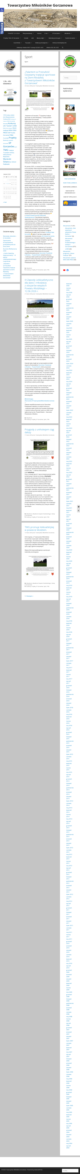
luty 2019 (69, 596)
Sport (45, 270)
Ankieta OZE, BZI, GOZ (52, 47)
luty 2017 (69, 679)
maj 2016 (69, 714)
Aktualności (69, 33)
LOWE (67, 249)
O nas (47, 33)
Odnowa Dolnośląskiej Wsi (59, 43)
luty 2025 (69, 339)
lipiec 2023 (69, 410)
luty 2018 (69, 632)
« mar (5, 202)
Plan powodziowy (29, 33)
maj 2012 (69, 901)
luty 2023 (69, 428)
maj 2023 (69, 417)
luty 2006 (69, 1090)
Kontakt (26, 38)
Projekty (34, 270)
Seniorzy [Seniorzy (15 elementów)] (5, 140)
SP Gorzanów (57, 33)
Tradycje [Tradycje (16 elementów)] (11, 150)
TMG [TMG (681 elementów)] (5, 149)
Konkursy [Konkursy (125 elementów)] (12, 123)
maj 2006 (69, 1079)
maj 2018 (69, 621)
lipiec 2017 (69, 661)
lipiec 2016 (69, 707)
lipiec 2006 (69, 1072)
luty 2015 (69, 772)
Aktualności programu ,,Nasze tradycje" (68, 253)
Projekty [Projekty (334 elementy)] (12, 137)
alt (26, 109)
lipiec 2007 (69, 1041)
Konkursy (28, 270)
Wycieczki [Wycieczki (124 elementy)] (7, 159)
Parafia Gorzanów (71, 38)
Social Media (18, 42)
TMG (48, 270)
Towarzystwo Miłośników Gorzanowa (40, 5)
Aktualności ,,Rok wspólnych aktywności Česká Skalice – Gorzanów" (70, 232)
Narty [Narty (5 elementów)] (4, 128)
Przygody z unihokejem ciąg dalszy (39, 431)
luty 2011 (69, 939)
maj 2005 (69, 1112)
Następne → (30, 596)
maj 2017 (69, 668)
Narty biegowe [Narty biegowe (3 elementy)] (9, 128)
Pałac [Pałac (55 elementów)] (11, 135)
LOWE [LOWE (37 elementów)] (14, 126)
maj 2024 (69, 370)
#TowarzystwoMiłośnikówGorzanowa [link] (43, 401)
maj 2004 (69, 1143)
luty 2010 (69, 963)
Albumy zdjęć (42, 38)
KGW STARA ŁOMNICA (70, 183)
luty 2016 (69, 725)
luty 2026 (69, 292)
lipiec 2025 (69, 321)
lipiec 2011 (69, 925)
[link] (47, 236)
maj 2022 (69, 461)
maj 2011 (69, 932)
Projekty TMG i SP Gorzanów (12, 38)
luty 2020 (69, 561)
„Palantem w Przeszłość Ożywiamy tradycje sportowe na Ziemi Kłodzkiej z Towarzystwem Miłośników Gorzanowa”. (40, 77)
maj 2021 (69, 508)
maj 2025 (69, 328)
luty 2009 (69, 992)
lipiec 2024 (69, 363)
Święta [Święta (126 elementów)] (6, 161)
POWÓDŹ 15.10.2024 (14, 33)
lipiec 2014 (69, 801)
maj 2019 (69, 585)
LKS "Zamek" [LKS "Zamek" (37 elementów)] (7, 126)
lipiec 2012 (69, 894)
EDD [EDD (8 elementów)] (4, 117)
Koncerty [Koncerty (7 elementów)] (5, 123)
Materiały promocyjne (56, 38)
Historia (39, 33)
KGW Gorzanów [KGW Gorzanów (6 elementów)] (11, 121)
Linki (32, 38)
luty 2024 (69, 381)
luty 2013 (69, 866)
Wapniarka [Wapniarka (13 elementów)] (6, 156)
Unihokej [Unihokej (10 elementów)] (11, 152)
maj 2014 (69, 808)
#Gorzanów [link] (28, 401)
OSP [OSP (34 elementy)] (9, 133)
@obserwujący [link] (29, 399)
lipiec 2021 (69, 501)
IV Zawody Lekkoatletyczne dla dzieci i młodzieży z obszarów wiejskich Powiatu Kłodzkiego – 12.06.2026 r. (39, 285)
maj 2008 (69, 1016)
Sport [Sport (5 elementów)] (15, 147)
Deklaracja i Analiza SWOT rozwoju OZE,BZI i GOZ (30, 47)
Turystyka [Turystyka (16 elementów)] (6, 152)
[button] (2, 10)
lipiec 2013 (69, 848)
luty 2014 (69, 819)
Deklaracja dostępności (43, 42)
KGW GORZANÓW (70, 179)
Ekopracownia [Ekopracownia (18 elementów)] (10, 117)
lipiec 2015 (69, 754)
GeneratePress (38, 1169)
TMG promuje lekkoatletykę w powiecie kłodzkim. (39, 528)
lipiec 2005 (69, 1105)
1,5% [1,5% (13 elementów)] (4, 115)
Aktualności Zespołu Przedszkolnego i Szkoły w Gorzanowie (70, 242)
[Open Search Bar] (62, 47)
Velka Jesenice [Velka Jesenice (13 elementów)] (7, 155)
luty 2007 (69, 1052)
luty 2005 (69, 1123)
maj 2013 (69, 854)
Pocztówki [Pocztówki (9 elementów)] (5, 138)
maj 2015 (69, 761)
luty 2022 (69, 472)
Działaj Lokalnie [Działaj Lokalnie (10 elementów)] (10, 115)
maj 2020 (69, 550)
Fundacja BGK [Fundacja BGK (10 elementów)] (6, 119)
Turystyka (29, 42)
